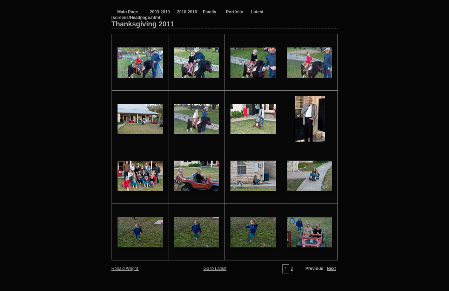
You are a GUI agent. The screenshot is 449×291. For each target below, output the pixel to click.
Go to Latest (214, 268)
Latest (257, 11)
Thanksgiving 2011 (168, 24)
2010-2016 (187, 11)
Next (331, 268)
